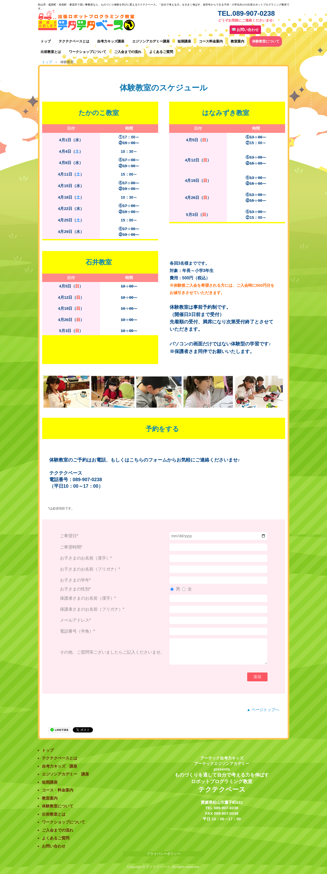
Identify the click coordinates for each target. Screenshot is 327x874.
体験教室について (265, 41)
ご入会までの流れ (127, 52)
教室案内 (237, 41)
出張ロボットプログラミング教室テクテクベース (124, 20)
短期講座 (184, 41)
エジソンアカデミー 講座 (65, 774)
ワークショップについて (87, 52)
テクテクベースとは (74, 41)
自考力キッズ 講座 (59, 766)
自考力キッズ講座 (110, 41)
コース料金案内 (211, 41)
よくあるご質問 (161, 52)
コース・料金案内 (57, 790)
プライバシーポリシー (164, 854)
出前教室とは (51, 52)
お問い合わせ (245, 30)
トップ (46, 41)
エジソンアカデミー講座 (151, 41)
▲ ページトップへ (263, 709)
